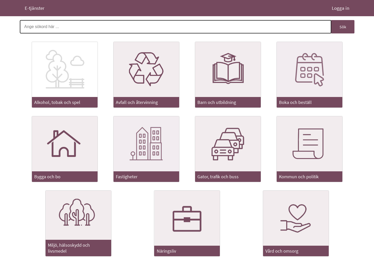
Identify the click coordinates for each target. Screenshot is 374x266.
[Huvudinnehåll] (187, 140)
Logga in (340, 8)
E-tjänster (35, 8)
